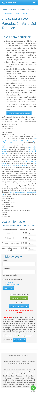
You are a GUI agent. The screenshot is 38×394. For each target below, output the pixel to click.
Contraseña (7, 268)
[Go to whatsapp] (33, 388)
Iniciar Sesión (8, 288)
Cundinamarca (7, 14)
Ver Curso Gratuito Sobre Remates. (19, 113)
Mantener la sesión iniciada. (12, 279)
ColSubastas (11, 3)
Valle (17, 14)
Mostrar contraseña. (10, 275)
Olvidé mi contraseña (13, 284)
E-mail (5, 260)
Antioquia (25, 14)
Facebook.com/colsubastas (18, 306)
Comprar (32, 234)
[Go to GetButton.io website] (33, 392)
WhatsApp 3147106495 (19, 298)
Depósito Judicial (19, 340)
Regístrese (10, 282)
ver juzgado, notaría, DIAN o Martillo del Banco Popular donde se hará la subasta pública (19, 141)
